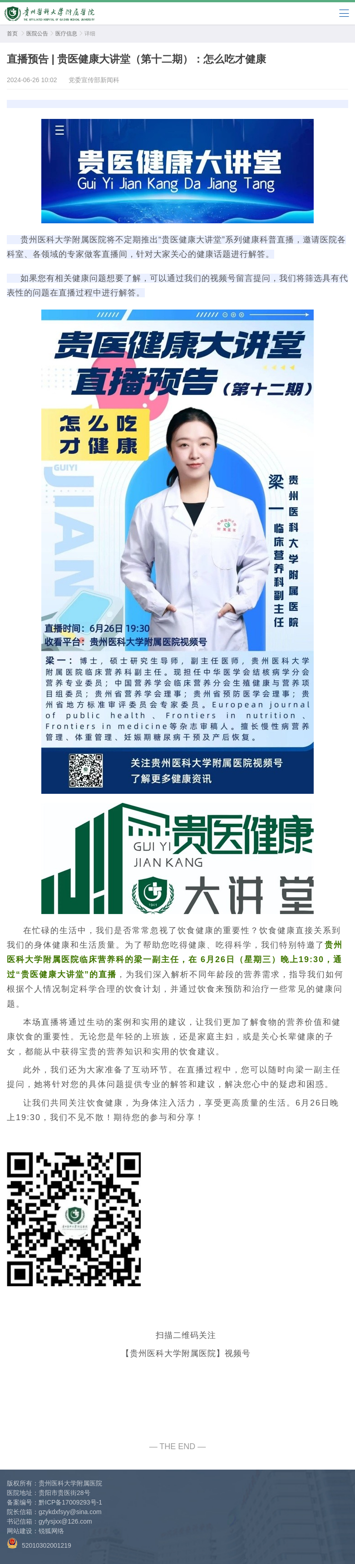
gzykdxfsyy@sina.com (70, 1511)
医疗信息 (66, 33)
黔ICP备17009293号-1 (70, 1502)
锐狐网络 (51, 1530)
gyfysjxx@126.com (65, 1521)
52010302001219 (39, 1543)
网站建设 (19, 1530)
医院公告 (37, 33)
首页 (12, 33)
